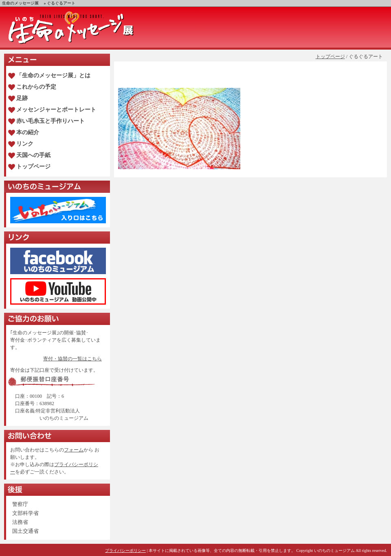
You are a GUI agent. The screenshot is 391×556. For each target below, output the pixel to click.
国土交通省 (25, 531)
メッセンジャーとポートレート (56, 110)
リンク (24, 144)
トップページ (330, 56)
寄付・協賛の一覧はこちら (72, 359)
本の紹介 (27, 132)
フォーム (73, 450)
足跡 (22, 98)
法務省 (20, 522)
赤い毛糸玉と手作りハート (50, 121)
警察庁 (20, 504)
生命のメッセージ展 (20, 3)
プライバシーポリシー (125, 550)
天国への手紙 (33, 155)
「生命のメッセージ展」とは (53, 75)
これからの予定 (36, 87)
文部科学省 (25, 513)
